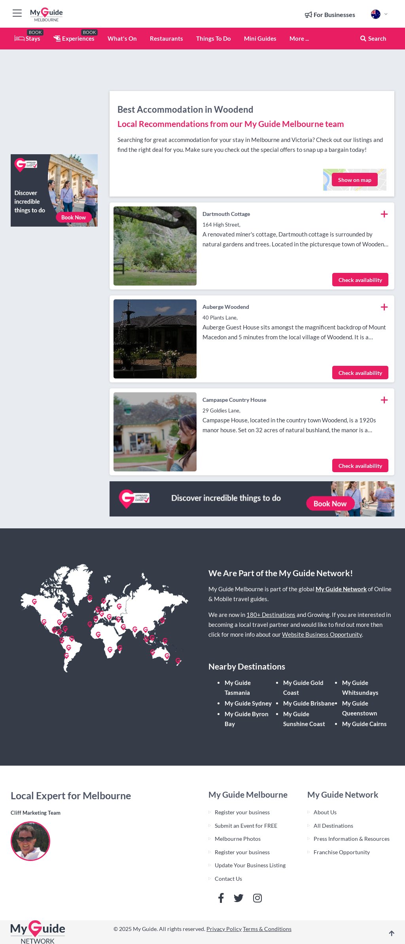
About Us (325, 812)
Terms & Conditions (267, 928)
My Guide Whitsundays (360, 687)
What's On (122, 38)
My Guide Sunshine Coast (304, 718)
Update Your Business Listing (250, 865)
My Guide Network (341, 588)
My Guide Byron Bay (247, 718)
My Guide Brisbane (309, 703)
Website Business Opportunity (322, 634)
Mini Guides (260, 38)
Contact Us (228, 878)
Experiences (74, 38)
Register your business (242, 812)
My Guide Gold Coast (303, 687)
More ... (299, 38)
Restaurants (166, 38)
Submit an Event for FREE (246, 825)
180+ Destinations (270, 614)
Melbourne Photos (238, 838)
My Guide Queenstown (359, 708)
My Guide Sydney (248, 703)
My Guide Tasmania (238, 687)
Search (373, 38)
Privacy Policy (224, 928)
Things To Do (213, 38)
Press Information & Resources (352, 838)
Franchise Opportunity (342, 852)
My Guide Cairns (364, 723)
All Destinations (333, 825)
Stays (27, 38)
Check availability (360, 279)
